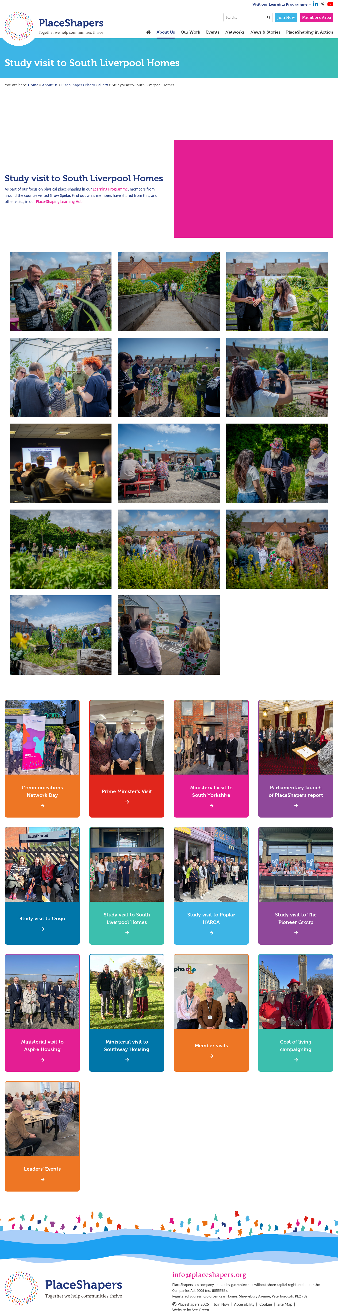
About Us (166, 32)
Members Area (316, 18)
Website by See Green (190, 1310)
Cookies (266, 1304)
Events (212, 32)
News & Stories (265, 32)
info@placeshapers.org (209, 1275)
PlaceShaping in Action (309, 32)
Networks (235, 32)
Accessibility (244, 1304)
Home (33, 85)
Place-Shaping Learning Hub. (60, 201)
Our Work (190, 32)
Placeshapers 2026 (190, 1304)
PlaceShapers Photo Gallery (84, 85)
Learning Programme (110, 189)
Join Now (286, 18)
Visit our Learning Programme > (282, 4)
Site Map (284, 1304)
